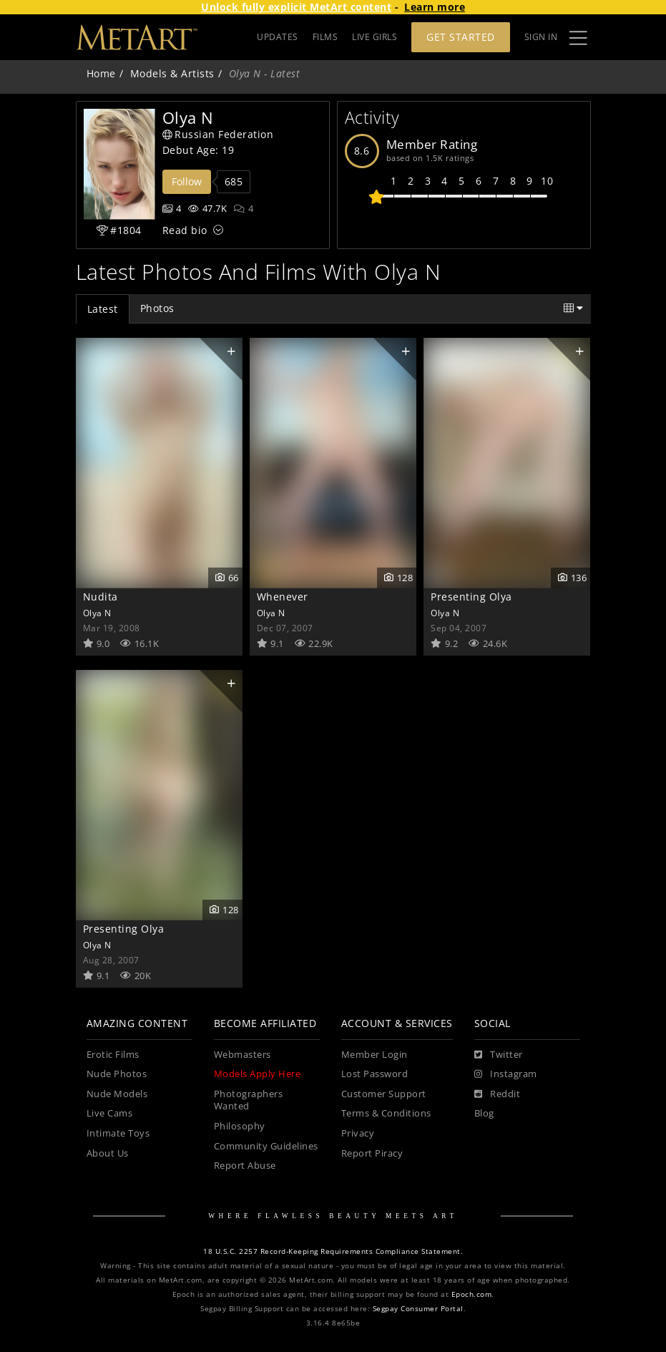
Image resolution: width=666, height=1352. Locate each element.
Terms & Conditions (386, 1113)
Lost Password (374, 1074)
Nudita (100, 596)
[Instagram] (505, 1074)
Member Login (374, 1055)
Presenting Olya (471, 596)
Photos (157, 308)
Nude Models (117, 1094)
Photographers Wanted (248, 1100)
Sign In (541, 37)
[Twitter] (498, 1055)
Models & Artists (172, 73)
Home (101, 73)
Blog (484, 1113)
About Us (108, 1153)
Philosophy (239, 1126)
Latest (102, 309)
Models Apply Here (257, 1074)
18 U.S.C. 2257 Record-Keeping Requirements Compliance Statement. (333, 1251)
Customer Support (383, 1094)
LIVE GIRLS (374, 37)
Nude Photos (117, 1074)
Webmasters (242, 1055)
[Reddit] (497, 1094)
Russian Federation (218, 134)
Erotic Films (113, 1055)
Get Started (460, 37)
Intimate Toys (118, 1133)
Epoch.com (471, 1294)
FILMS (325, 37)
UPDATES (277, 37)
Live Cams (110, 1113)
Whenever (282, 596)
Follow (187, 181)
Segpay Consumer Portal (418, 1308)
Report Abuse (245, 1165)
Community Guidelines (266, 1146)
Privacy (358, 1133)
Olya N (97, 612)
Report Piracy (372, 1153)
